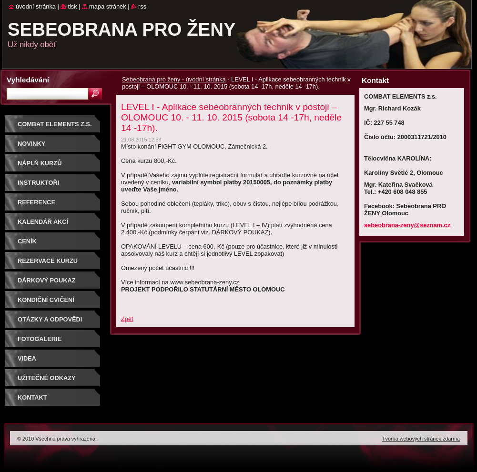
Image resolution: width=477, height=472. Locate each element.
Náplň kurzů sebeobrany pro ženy (55, 166)
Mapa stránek (107, 6)
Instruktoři (38, 182)
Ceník (27, 241)
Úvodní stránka (36, 6)
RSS (142, 6)
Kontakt (32, 397)
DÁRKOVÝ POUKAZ (47, 280)
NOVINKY (31, 143)
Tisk (72, 6)
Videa (27, 358)
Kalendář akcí (43, 221)
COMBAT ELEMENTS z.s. (54, 124)
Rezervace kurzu (48, 260)
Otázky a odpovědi (50, 319)
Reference (36, 202)
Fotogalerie (39, 338)
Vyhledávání (28, 80)
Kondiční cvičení (46, 299)
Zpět (127, 318)
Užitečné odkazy (47, 378)
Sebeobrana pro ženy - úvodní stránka (174, 79)
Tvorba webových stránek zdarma (421, 439)
